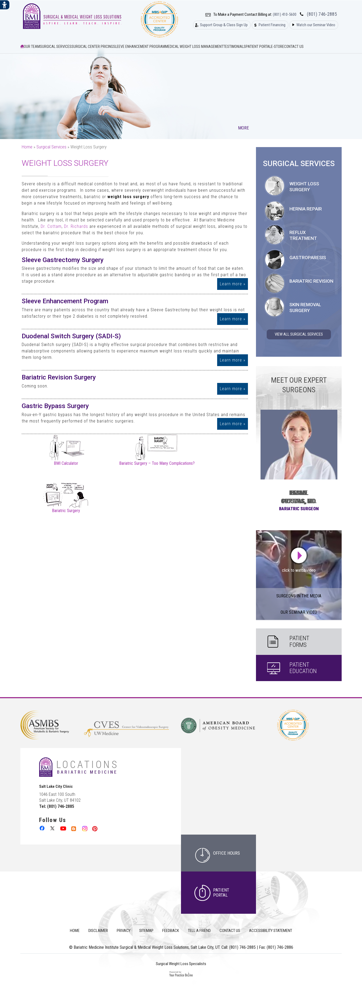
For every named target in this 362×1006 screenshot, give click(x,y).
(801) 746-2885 (322, 14)
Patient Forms (299, 641)
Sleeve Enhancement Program (139, 46)
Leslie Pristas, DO (299, 497)
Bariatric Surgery (66, 508)
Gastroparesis (307, 257)
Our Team (32, 46)
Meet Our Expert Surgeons (299, 385)
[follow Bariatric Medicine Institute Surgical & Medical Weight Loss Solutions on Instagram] (84, 828)
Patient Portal (258, 46)
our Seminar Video (299, 612)
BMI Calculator (66, 461)
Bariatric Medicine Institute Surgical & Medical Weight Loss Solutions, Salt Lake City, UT (147, 947)
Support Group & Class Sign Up (224, 25)
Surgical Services (55, 46)
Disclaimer (98, 930)
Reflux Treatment (303, 235)
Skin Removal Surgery (305, 307)
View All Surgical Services (299, 334)
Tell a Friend (199, 930)
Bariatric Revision (311, 281)
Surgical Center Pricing (92, 46)
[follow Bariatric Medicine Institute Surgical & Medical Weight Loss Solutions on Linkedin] (73, 828)
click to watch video (299, 570)
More (244, 127)
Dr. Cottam (51, 226)
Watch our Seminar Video (315, 25)
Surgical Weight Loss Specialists (181, 963)
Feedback (170, 930)
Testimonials (234, 46)
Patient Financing (272, 25)
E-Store (277, 46)
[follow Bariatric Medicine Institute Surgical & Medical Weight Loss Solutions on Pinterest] (94, 828)
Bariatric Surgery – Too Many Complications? (157, 461)
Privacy (123, 930)
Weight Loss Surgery (304, 186)
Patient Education (303, 667)
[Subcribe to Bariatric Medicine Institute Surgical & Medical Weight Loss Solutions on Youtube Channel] (63, 828)
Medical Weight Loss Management (194, 46)
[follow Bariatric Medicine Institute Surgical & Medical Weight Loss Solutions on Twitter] (53, 828)
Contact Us (294, 46)
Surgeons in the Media (298, 595)
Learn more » (232, 283)
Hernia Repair (305, 209)
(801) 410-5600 (284, 14)
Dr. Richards (76, 226)
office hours (226, 853)
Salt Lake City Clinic (56, 786)
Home (27, 146)
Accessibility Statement (270, 930)
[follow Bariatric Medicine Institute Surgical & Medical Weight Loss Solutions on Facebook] (42, 828)
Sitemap (146, 930)
